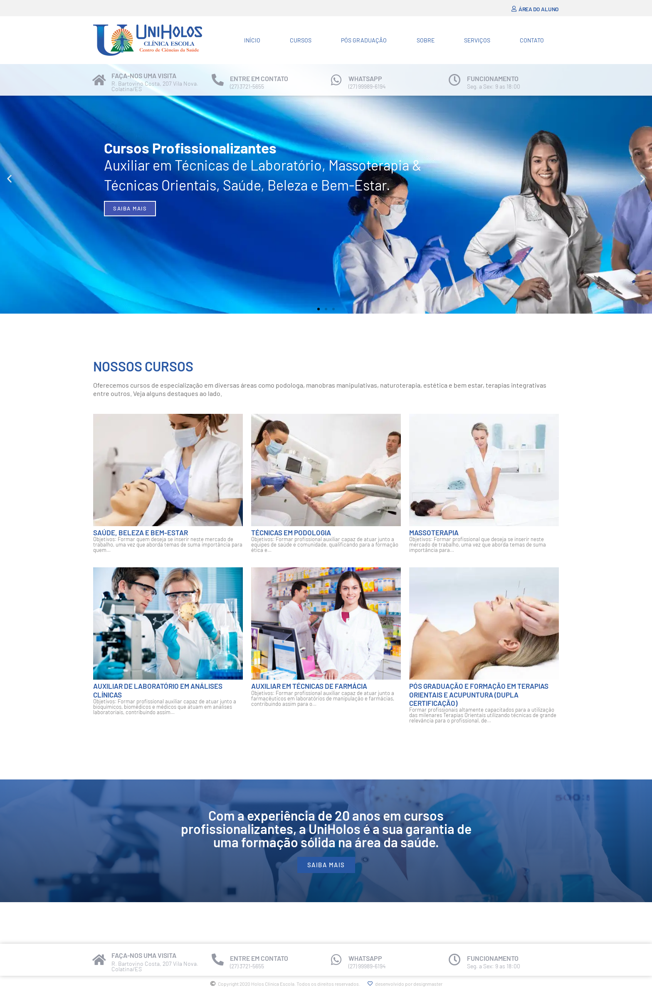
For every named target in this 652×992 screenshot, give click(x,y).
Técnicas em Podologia (291, 532)
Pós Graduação (364, 40)
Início (252, 40)
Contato (532, 40)
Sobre (426, 40)
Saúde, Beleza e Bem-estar (140, 532)
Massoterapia (434, 532)
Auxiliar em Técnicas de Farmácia (309, 686)
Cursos (300, 40)
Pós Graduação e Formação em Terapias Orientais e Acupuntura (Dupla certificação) (478, 694)
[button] (9, 178)
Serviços (477, 40)
